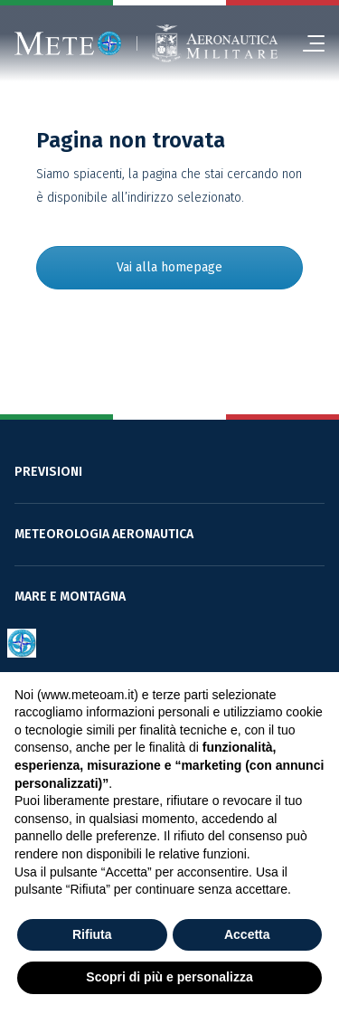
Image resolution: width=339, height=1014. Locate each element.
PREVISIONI (48, 471)
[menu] (306, 43)
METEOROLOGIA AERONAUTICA (103, 534)
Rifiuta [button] (92, 934)
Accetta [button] (247, 934)
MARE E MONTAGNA (70, 596)
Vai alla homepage (169, 267)
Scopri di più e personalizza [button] (169, 977)
